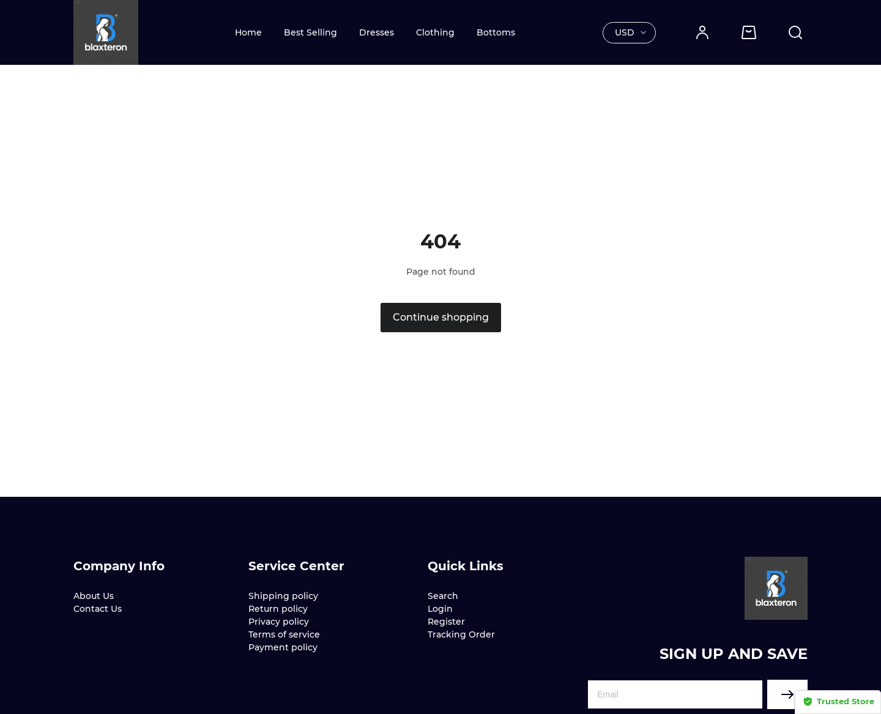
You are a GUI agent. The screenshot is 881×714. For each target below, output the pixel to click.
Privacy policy (278, 621)
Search (443, 595)
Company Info (119, 566)
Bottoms (496, 32)
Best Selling (310, 32)
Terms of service (284, 634)
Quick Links (466, 566)
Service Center (296, 566)
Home (248, 32)
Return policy (278, 608)
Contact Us (97, 608)
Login (440, 608)
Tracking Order (461, 634)
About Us (93, 595)
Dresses (376, 32)
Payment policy (283, 647)
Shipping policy (283, 595)
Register (446, 621)
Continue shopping (441, 317)
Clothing (435, 32)
